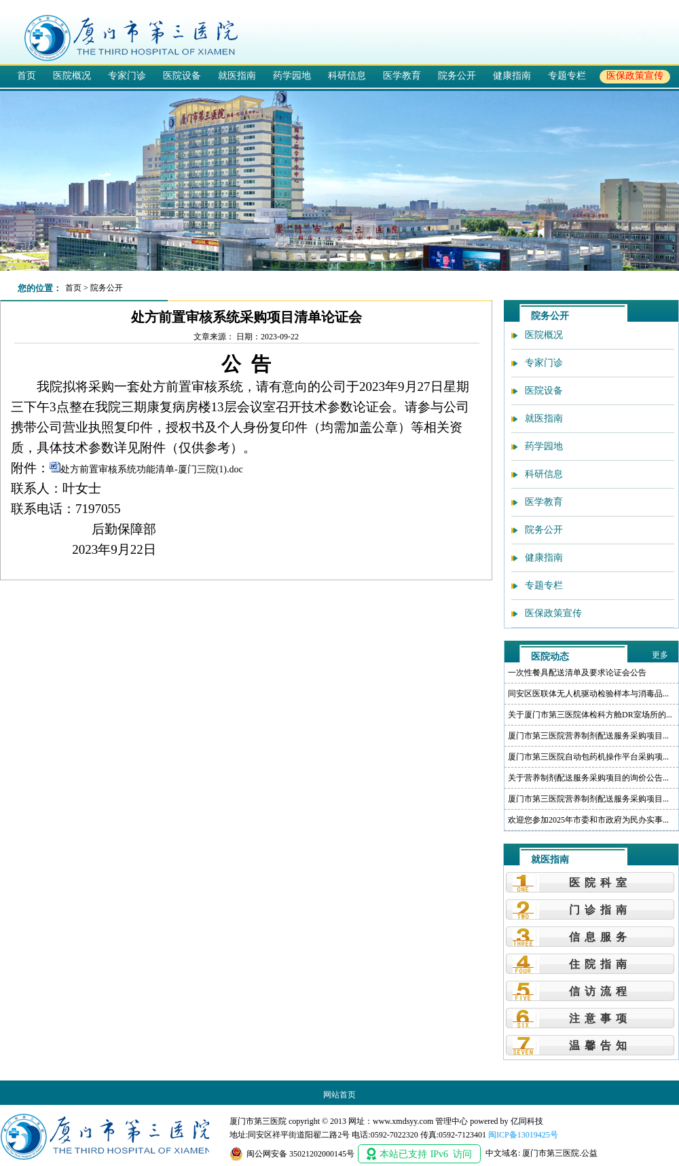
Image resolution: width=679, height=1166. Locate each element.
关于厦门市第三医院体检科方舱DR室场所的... (590, 714)
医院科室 (600, 882)
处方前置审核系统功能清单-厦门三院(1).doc (151, 469)
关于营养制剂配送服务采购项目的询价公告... (588, 778)
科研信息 (347, 75)
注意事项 (600, 1018)
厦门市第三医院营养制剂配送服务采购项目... (588, 735)
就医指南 (237, 75)
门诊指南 (600, 910)
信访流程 (600, 991)
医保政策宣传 (634, 75)
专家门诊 (127, 75)
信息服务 (600, 937)
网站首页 (339, 1094)
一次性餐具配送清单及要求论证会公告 (577, 672)
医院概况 (72, 75)
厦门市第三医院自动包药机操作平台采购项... (588, 756)
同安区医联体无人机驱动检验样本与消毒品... (588, 693)
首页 (26, 75)
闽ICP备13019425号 (523, 1135)
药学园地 (292, 75)
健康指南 (512, 75)
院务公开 (457, 75)
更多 (660, 655)
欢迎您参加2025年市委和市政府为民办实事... (588, 820)
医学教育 (402, 75)
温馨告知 (600, 1045)
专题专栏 (567, 75)
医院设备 (182, 75)
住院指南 (600, 964)
